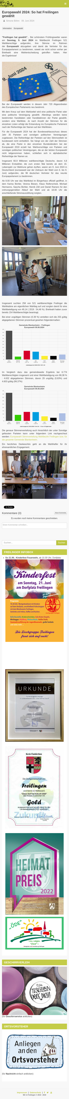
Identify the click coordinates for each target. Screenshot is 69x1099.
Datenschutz (35, 1092)
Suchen (61, 542)
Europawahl (18, 28)
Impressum (22, 1092)
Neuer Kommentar (60, 513)
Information (7, 28)
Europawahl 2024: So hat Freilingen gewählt (30, 14)
